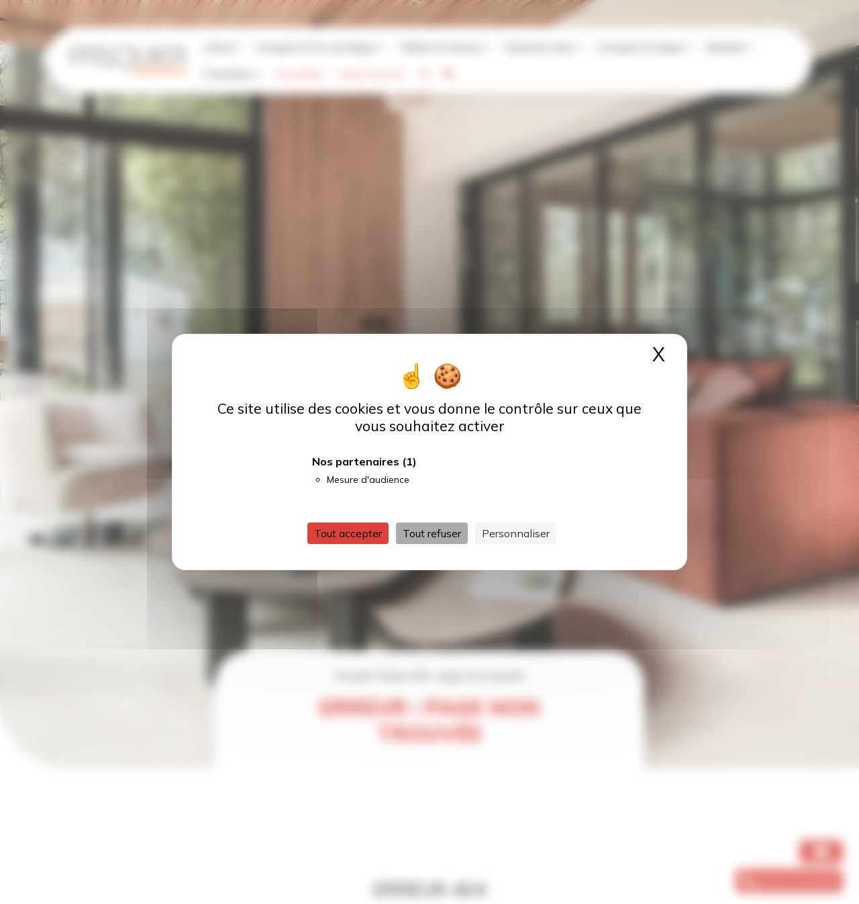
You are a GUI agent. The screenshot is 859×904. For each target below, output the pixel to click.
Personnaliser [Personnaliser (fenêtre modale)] (516, 533)
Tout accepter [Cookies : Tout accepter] (348, 533)
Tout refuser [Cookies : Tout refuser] (432, 533)
